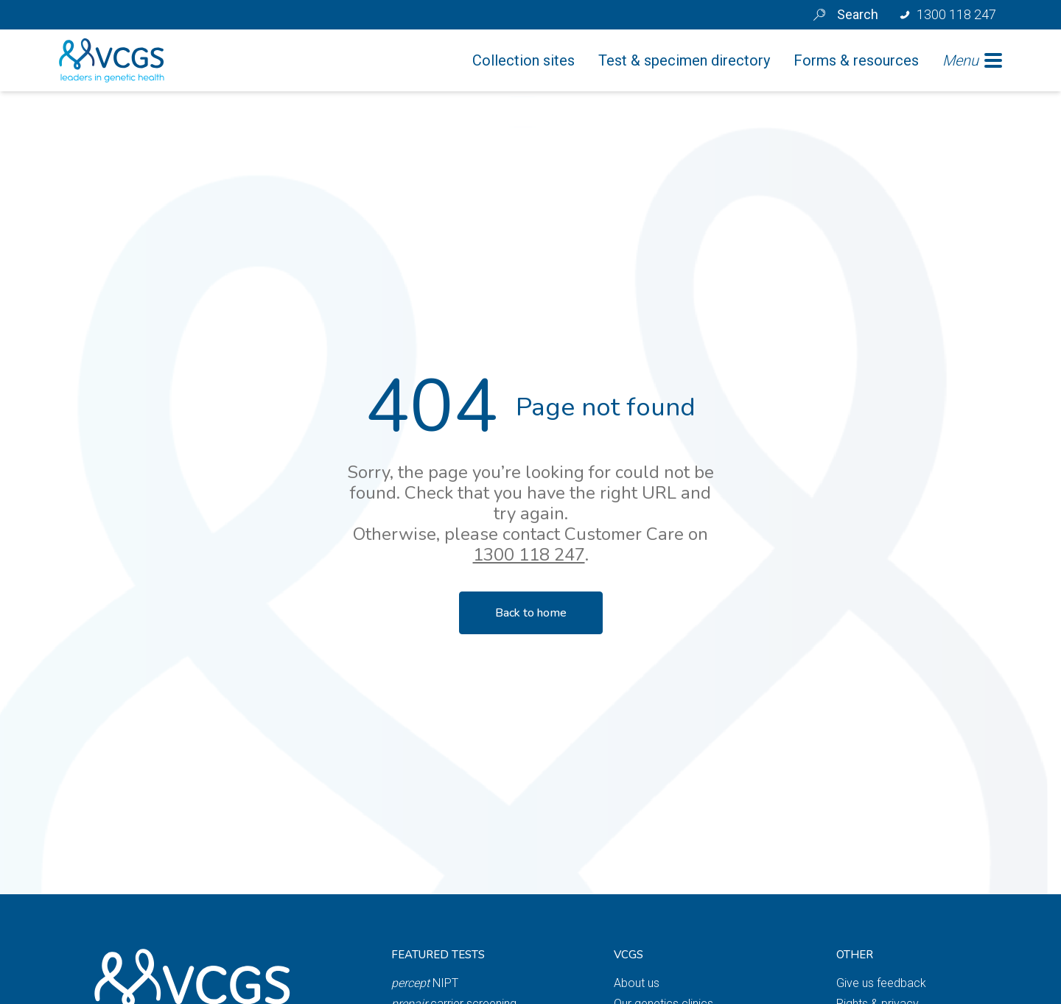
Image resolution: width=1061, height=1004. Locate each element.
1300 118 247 (529, 554)
